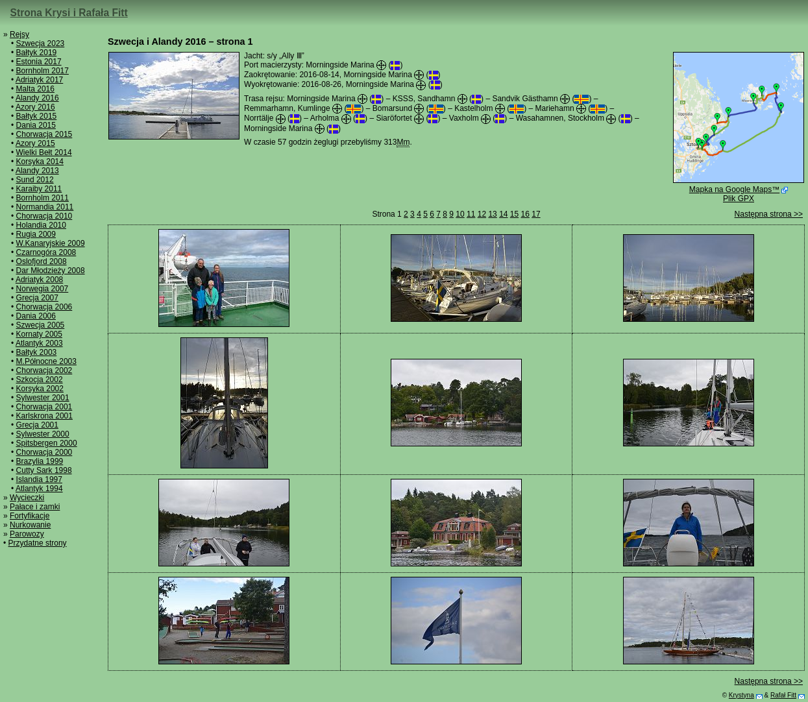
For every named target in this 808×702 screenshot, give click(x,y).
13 (492, 214)
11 (471, 214)
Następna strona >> (769, 214)
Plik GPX (738, 198)
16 (525, 214)
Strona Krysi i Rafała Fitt (69, 12)
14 (503, 214)
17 (536, 214)
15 (514, 214)
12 (482, 214)
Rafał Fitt (783, 695)
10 (460, 214)
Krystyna (741, 695)
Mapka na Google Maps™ (734, 189)
